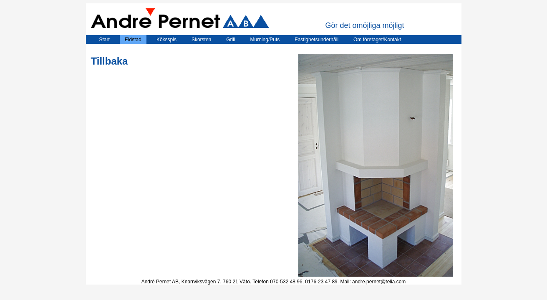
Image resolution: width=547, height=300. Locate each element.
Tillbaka (109, 61)
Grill (230, 39)
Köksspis (166, 39)
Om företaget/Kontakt (377, 39)
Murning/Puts (265, 39)
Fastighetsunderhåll (316, 39)
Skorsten (201, 39)
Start (100, 39)
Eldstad (133, 39)
